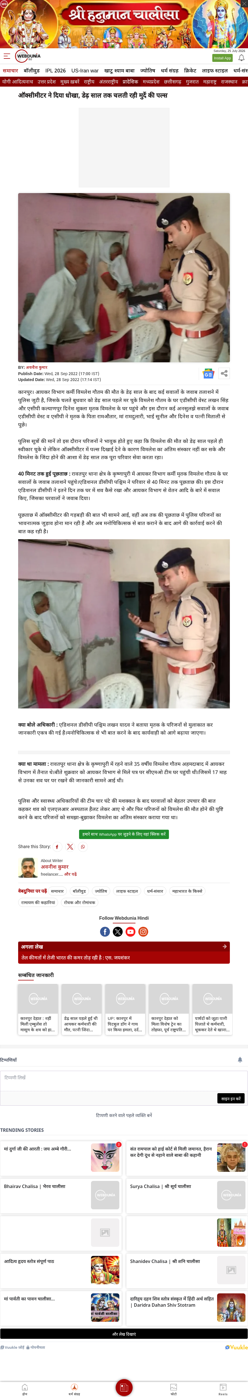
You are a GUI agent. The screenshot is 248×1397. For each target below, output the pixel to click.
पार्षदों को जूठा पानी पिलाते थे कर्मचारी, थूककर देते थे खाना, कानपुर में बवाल (211, 1023)
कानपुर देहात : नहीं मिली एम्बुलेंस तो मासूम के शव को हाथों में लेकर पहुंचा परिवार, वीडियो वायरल (37, 1023)
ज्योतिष (147, 70)
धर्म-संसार (155, 891)
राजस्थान (229, 81)
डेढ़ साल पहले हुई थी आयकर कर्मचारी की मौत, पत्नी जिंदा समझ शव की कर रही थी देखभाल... (81, 1023)
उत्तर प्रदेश (47, 81)
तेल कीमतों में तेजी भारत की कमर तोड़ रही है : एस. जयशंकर (76, 957)
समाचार (10, 70)
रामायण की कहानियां (38, 902)
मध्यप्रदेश (151, 81)
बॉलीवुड (32, 70)
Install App (222, 57)
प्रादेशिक (130, 81)
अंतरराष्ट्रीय (108, 81)
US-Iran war (85, 70)
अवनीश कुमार (36, 367)
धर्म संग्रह (170, 70)
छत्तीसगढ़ (172, 81)
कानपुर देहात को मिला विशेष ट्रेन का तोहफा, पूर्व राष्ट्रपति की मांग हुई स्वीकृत (166, 1023)
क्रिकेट (190, 70)
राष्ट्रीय (89, 81)
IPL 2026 (55, 70)
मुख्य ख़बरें (69, 81)
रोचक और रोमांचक (79, 902)
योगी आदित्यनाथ (17, 81)
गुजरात (192, 81)
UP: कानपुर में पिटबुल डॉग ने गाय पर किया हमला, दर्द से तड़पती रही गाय (125, 1023)
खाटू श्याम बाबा (119, 70)
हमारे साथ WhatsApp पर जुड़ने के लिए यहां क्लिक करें (123, 834)
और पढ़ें (70, 874)
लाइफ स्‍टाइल (215, 70)
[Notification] (241, 57)
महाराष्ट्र (210, 81)
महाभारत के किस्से (187, 891)
